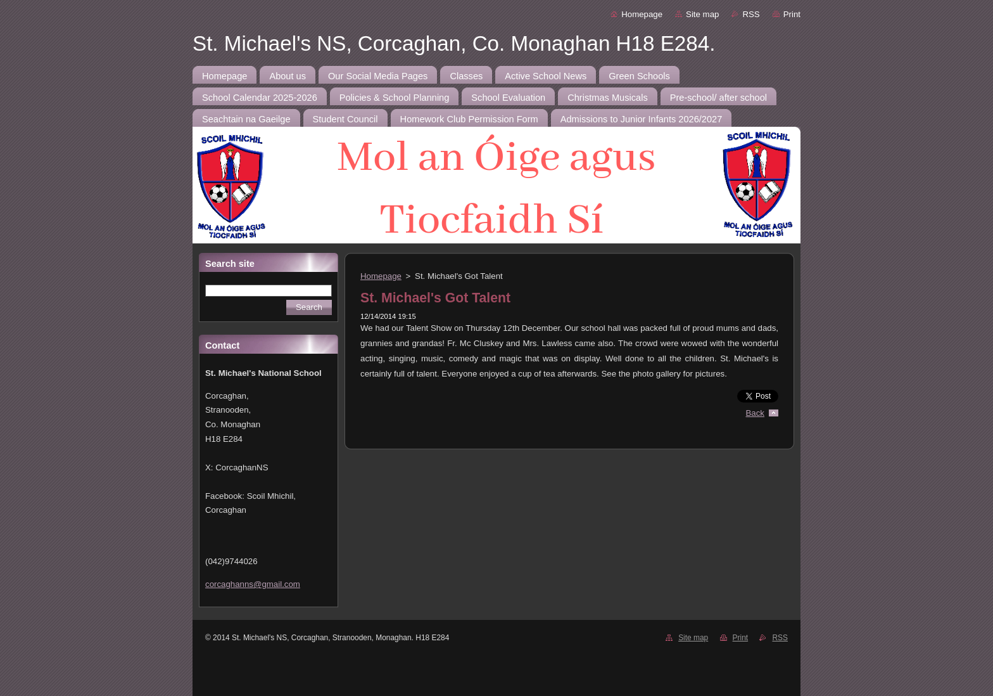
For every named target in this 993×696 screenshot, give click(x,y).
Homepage (641, 14)
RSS (750, 14)
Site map (702, 14)
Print (791, 14)
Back (755, 413)
